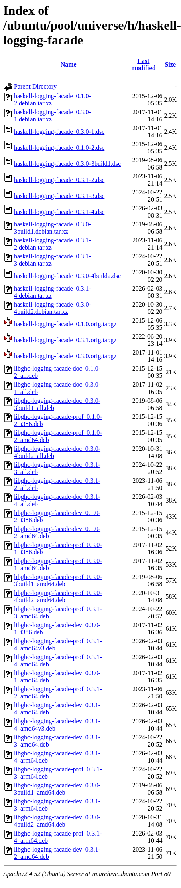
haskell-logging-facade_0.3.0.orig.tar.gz (65, 356)
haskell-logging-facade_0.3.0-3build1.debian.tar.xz (52, 228)
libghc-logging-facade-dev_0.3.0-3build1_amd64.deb (57, 789)
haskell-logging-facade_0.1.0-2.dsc (59, 147)
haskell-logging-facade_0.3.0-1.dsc (59, 131)
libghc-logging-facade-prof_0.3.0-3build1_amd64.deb (58, 580)
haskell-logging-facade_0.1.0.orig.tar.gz (65, 324)
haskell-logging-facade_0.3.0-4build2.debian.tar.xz (52, 308)
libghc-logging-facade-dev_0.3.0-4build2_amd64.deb (57, 821)
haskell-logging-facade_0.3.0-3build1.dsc (67, 163)
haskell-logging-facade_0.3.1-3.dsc (59, 195)
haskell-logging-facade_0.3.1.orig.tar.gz (65, 340)
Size (170, 64)
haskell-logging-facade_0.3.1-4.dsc (59, 211)
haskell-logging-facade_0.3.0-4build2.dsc (67, 275)
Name (69, 64)
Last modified (143, 64)
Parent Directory (35, 86)
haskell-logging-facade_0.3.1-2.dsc (59, 179)
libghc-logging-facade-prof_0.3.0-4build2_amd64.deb (58, 596)
